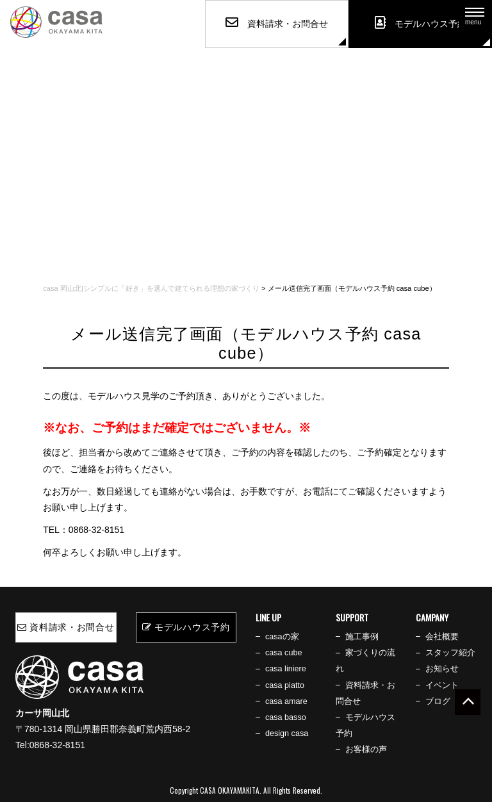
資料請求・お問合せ (66, 627)
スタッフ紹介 (450, 652)
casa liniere (285, 668)
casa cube (283, 652)
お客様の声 (366, 749)
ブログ (437, 701)
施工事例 (362, 636)
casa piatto (284, 685)
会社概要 (442, 636)
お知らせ (442, 668)
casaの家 (282, 636)
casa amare (286, 701)
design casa (286, 733)
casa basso (285, 717)
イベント (442, 685)
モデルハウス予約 (186, 627)
